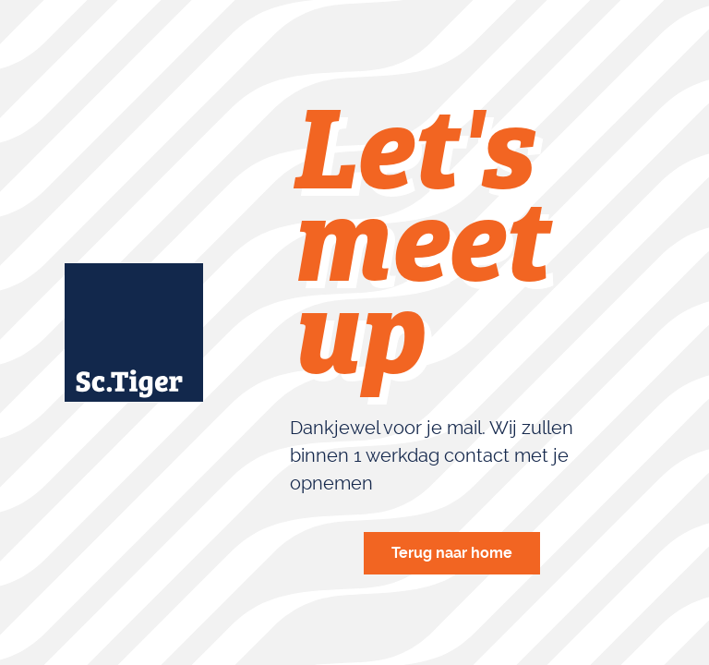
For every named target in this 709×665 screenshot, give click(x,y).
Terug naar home (451, 553)
